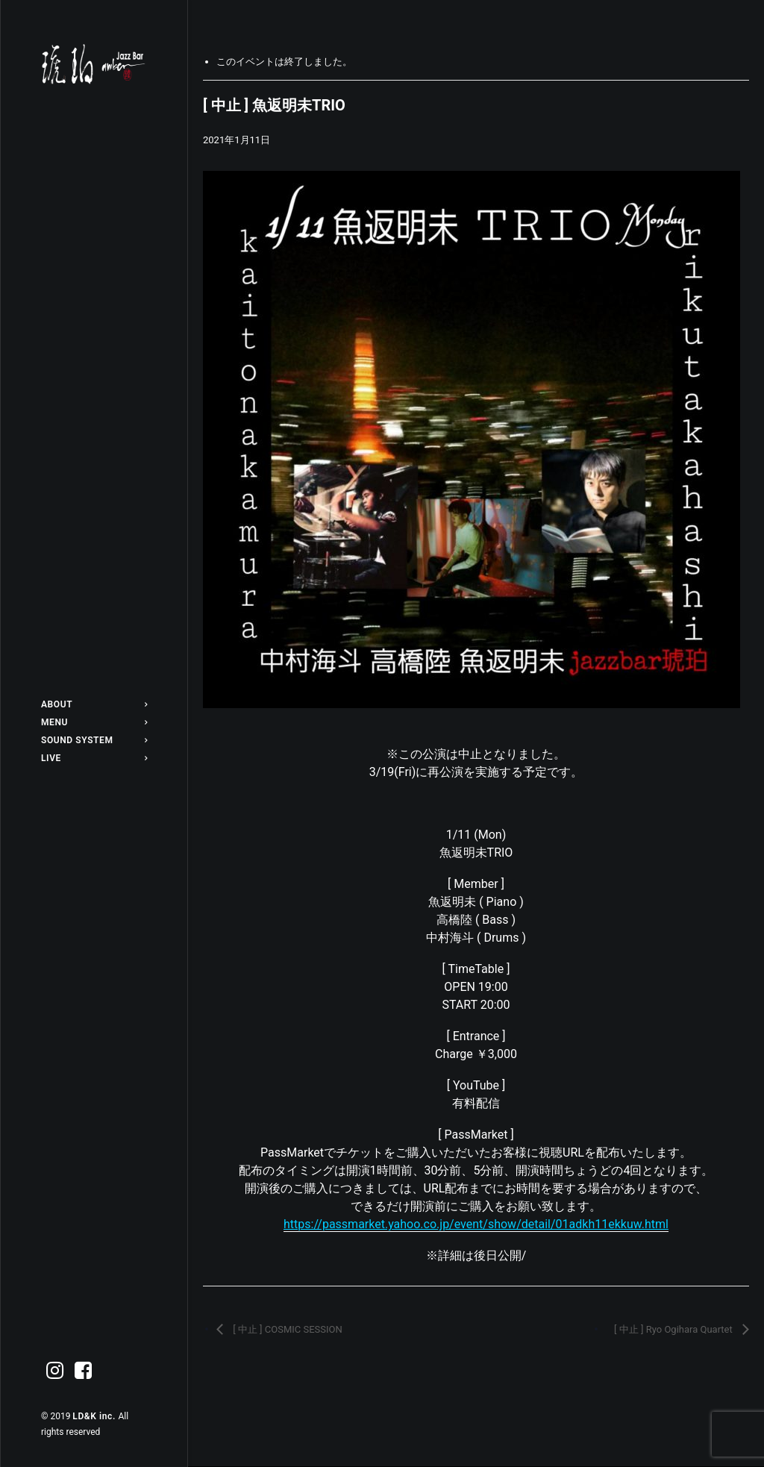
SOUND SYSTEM (94, 740)
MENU (94, 722)
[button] (55, 1371)
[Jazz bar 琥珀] (94, 64)
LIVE (94, 758)
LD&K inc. (95, 1416)
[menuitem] (94, 704)
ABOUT (94, 704)
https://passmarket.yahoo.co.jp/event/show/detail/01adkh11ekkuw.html (476, 1224)
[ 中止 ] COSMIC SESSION (286, 1329)
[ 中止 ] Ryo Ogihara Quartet (674, 1329)
